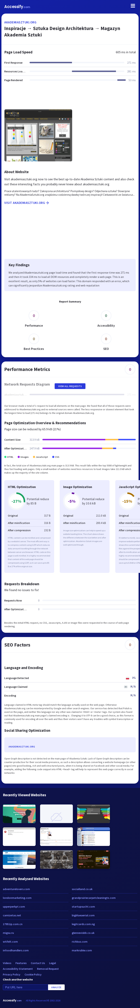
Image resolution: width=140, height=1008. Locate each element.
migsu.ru (8, 933)
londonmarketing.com (17, 898)
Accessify (17, 6)
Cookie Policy (33, 974)
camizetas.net (12, 915)
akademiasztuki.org (20, 22)
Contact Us (38, 963)
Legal (52, 963)
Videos (7, 963)
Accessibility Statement (18, 968)
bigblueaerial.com (83, 915)
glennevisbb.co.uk (83, 933)
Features (21, 963)
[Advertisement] (70, 98)
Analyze (56, 987)
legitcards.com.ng (83, 924)
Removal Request (48, 968)
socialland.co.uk (82, 889)
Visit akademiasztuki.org (27, 203)
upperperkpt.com (14, 906)
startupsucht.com (83, 906)
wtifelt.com (10, 941)
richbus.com (79, 941)
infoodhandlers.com (16, 950)
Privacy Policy (11, 974)
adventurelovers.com (16, 889)
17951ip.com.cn (12, 924)
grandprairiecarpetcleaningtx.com (94, 898)
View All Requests (70, 386)
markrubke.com (82, 950)
